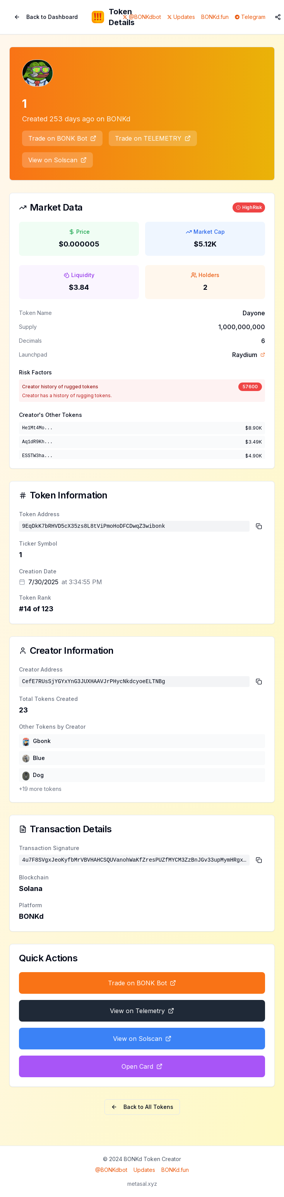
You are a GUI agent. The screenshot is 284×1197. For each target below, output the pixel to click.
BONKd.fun (215, 17)
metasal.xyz (142, 1183)
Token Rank (35, 597)
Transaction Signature (49, 848)
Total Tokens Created (48, 698)
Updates (144, 1169)
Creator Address (41, 669)
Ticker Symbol (38, 543)
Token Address (39, 514)
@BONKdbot (111, 1169)
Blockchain (34, 877)
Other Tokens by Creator (52, 726)
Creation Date (37, 571)
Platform (30, 905)
